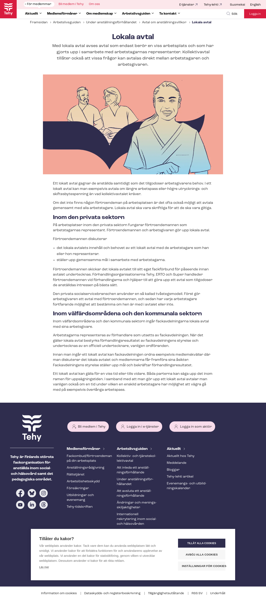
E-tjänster (186, 4)
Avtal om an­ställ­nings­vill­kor (164, 22)
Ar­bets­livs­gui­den (132, 449)
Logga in (255, 14)
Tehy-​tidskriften (80, 507)
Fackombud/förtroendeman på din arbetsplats (87, 458)
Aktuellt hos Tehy (180, 456)
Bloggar (173, 470)
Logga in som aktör (196, 426)
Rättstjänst (75, 474)
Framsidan (39, 22)
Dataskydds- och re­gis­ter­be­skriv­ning (112, 593)
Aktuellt (174, 449)
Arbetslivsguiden (67, 22)
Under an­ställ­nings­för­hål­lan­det (111, 22)
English (255, 4)
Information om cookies (59, 593)
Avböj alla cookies (202, 554)
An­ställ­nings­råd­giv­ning (85, 467)
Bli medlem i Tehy (91, 426)
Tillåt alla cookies (201, 543)
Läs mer (44, 567)
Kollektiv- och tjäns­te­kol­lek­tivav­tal (136, 458)
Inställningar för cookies (204, 566)
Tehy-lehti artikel (180, 476)
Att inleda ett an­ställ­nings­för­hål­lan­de (133, 470)
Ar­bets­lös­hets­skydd (83, 481)
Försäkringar (78, 488)
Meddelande (176, 463)
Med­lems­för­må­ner (84, 449)
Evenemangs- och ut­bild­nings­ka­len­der (186, 486)
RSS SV (197, 593)
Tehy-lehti (211, 4)
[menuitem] (240, 5)
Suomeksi (237, 4)
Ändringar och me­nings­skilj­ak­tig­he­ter (137, 505)
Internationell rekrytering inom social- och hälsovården (137, 519)
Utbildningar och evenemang (80, 498)
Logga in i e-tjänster (143, 426)
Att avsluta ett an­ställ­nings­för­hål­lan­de (134, 493)
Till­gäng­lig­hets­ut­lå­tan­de (166, 593)
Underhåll (217, 593)
